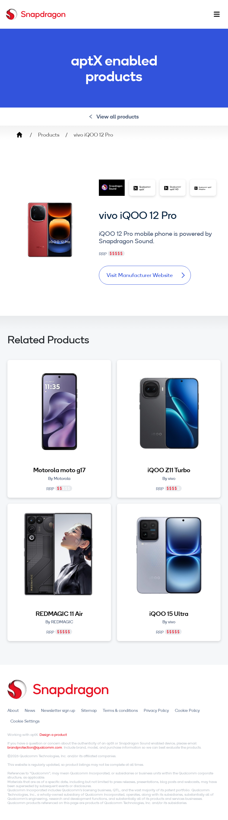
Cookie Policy (187, 710)
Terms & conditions (120, 710)
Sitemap (89, 710)
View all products (114, 116)
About (13, 710)
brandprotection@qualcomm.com (34, 747)
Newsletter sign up (58, 710)
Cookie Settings (24, 721)
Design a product (53, 734)
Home (19, 135)
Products (48, 135)
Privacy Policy (156, 710)
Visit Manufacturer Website (146, 275)
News (30, 710)
